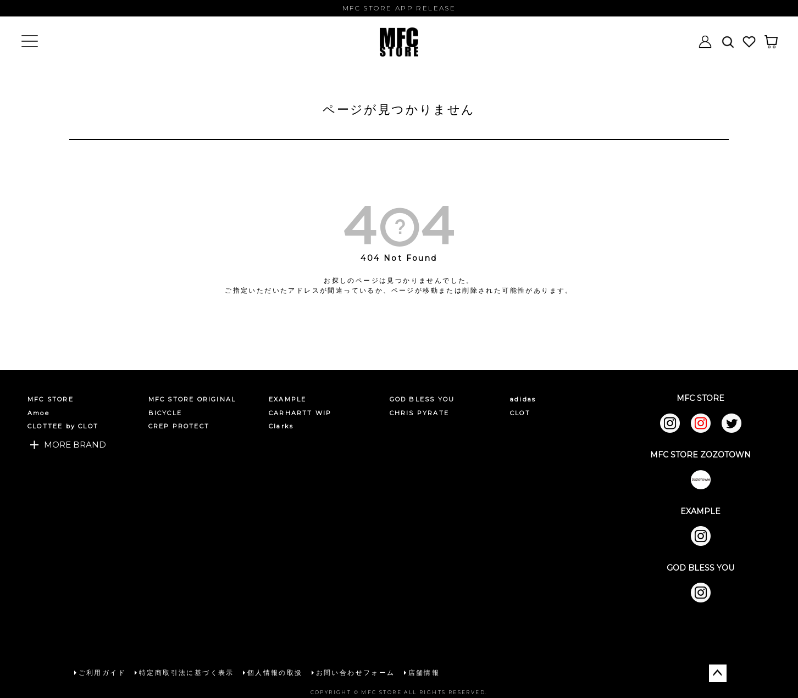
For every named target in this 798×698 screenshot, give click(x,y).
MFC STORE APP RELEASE (399, 8)
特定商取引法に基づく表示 (186, 672)
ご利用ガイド (101, 672)
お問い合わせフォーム (355, 672)
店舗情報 (424, 672)
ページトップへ (718, 673)
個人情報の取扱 (274, 672)
